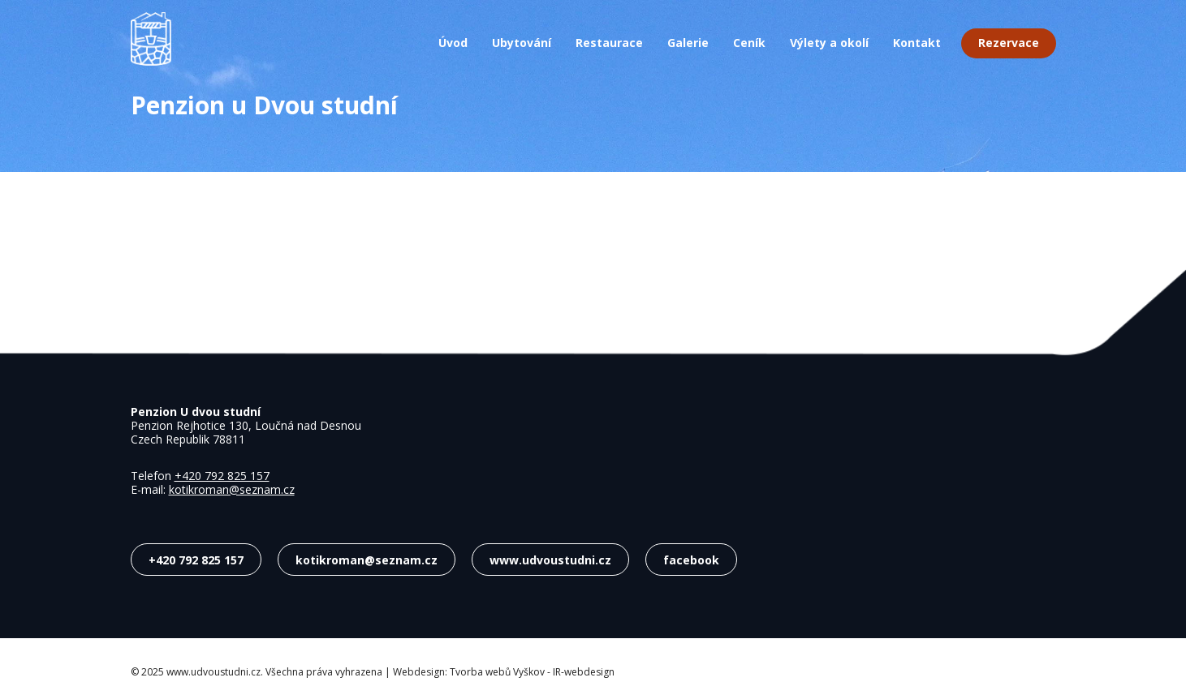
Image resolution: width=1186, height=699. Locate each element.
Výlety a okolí (829, 43)
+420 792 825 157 (222, 475)
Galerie (688, 43)
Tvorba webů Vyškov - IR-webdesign (532, 672)
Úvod (453, 43)
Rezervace (1008, 42)
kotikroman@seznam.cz (232, 489)
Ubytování (521, 43)
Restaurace (609, 43)
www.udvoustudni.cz (550, 559)
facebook (691, 559)
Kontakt (917, 43)
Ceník (749, 43)
